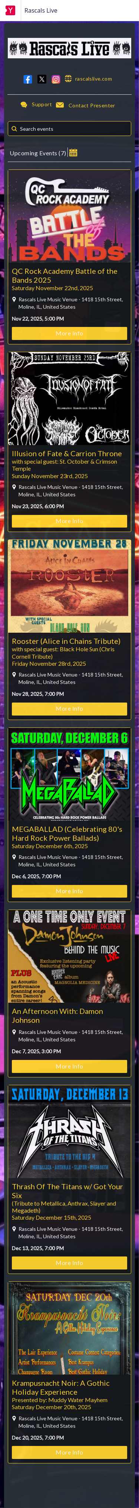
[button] (73, 152)
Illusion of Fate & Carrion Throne (67, 453)
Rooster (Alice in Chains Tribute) (66, 640)
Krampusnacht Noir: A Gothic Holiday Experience (61, 1387)
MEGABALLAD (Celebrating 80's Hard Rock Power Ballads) (67, 833)
